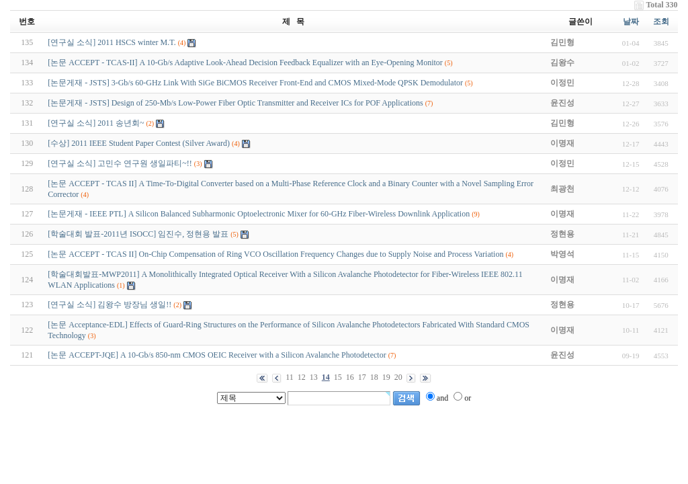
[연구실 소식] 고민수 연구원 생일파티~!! (119, 163)
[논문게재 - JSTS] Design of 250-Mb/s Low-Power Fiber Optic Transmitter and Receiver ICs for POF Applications (235, 103)
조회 (661, 21)
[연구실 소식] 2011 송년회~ (96, 123)
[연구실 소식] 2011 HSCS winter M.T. (111, 42)
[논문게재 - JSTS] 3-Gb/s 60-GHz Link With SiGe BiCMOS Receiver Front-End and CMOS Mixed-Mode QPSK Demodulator (255, 82)
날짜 (631, 21)
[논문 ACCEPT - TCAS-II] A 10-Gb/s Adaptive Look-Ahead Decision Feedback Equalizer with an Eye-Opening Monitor (245, 62)
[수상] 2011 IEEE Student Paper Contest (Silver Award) (139, 143)
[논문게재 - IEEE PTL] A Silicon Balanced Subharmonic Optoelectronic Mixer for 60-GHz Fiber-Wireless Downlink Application (259, 213)
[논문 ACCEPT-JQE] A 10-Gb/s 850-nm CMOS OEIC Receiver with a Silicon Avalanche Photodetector (217, 355)
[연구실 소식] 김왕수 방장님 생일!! (109, 304)
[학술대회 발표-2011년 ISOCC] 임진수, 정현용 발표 (138, 234)
